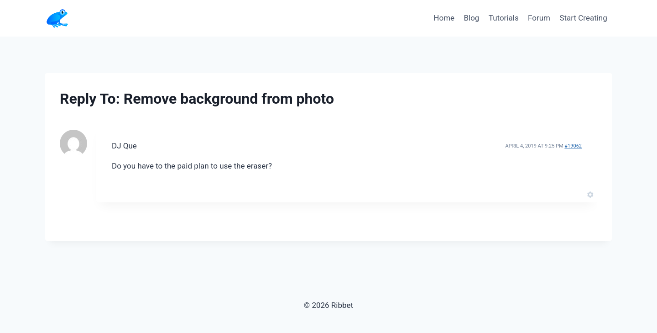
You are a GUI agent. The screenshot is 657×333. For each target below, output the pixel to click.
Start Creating (583, 17)
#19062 (573, 146)
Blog (471, 17)
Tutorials (504, 17)
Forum (539, 17)
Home (443, 17)
